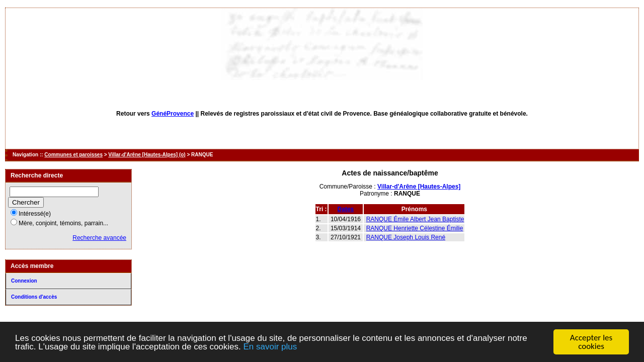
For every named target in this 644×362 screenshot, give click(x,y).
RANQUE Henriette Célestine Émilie (414, 228)
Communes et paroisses (73, 154)
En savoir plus (270, 348)
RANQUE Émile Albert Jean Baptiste (415, 219)
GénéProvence (172, 113)
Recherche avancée (99, 237)
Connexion (24, 281)
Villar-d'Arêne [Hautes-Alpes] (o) (146, 154)
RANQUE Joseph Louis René (405, 237)
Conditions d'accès (34, 297)
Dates (346, 209)
